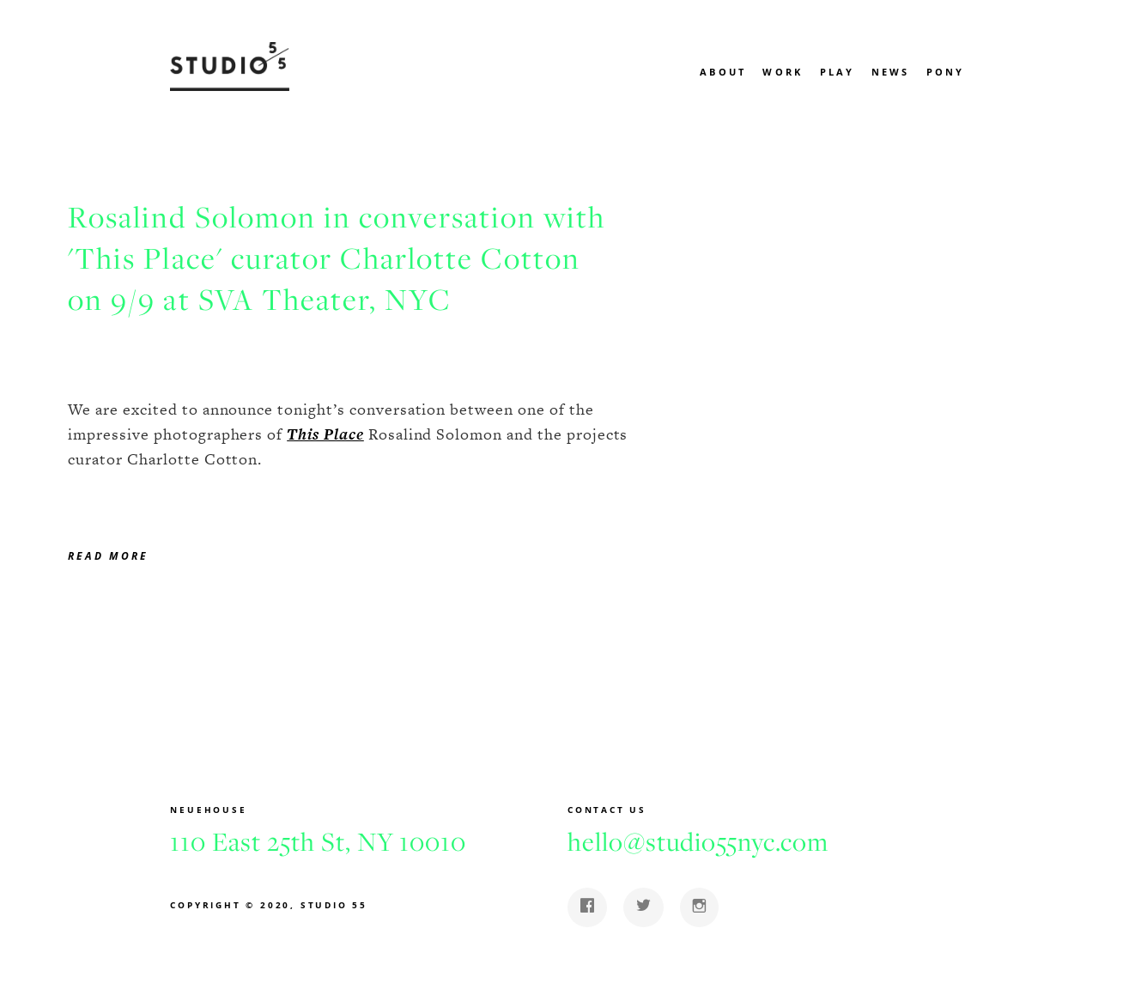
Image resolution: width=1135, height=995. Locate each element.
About (723, 71)
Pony (945, 71)
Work (782, 71)
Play (837, 71)
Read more (108, 556)
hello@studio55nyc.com (698, 841)
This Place (325, 434)
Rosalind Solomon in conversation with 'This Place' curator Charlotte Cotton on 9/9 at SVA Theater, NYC (336, 258)
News (890, 71)
